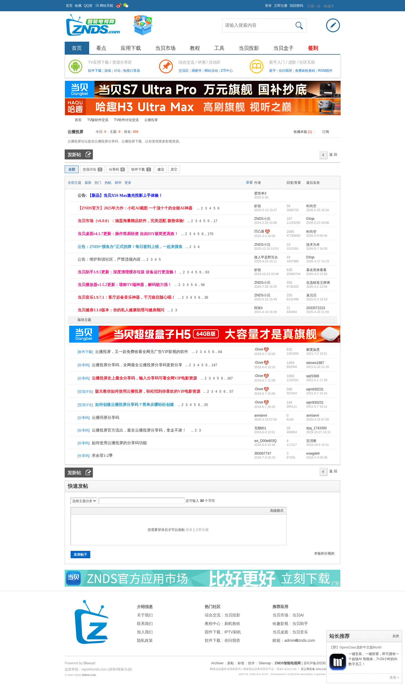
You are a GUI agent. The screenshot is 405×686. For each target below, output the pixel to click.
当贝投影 (249, 48)
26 (206, 298)
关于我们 (145, 615)
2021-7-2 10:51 (316, 353)
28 (288, 428)
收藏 (78, 6)
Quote (102, 510)
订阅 (325, 132)
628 (289, 270)
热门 (97, 183)
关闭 (395, 636)
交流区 (184, 71)
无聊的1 (260, 428)
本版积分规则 (324, 553)
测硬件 (197, 71)
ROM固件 (325, 71)
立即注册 (280, 6)
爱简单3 (260, 193)
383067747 (262, 453)
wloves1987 (315, 363)
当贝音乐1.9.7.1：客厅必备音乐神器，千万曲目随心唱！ (126, 297)
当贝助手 (300, 623)
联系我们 (145, 623)
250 (289, 295)
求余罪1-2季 (102, 455)
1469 (290, 363)
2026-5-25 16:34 (317, 210)
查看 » (394, 678)
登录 (268, 6)
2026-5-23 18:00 (317, 222)
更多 (128, 183)
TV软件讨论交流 (126, 120)
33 (288, 245)
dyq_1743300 (316, 428)
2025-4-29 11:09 (317, 312)
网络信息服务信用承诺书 (225, 669)
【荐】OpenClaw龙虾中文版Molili (355, 647)
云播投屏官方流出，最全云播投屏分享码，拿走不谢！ (139, 430)
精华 (118, 183)
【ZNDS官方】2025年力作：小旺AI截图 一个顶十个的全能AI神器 (135, 208)
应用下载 (131, 48)
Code (109, 510)
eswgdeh (313, 453)
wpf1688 (312, 376)
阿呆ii (258, 308)
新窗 (249, 182)
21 (288, 308)
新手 (273, 71)
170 (210, 234)
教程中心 (212, 623)
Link (95, 510)
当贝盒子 (283, 48)
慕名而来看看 (316, 270)
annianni (260, 415)
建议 (161, 169)
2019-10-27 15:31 (318, 432)
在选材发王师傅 (318, 283)
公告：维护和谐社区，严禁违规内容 (109, 259)
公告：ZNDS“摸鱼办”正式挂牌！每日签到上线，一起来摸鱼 (130, 247)
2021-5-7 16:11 (316, 406)
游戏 (108, 71)
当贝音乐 (300, 632)
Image (88, 510)
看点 (101, 48)
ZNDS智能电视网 (67, 120)
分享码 (117, 169)
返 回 (333, 155)
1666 (290, 376)
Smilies (116, 510)
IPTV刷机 (232, 632)
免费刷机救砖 (305, 71)
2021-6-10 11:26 (317, 366)
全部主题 (74, 183)
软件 (251, 663)
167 (289, 219)
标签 (241, 663)
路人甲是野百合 (266, 257)
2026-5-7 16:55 (316, 248)
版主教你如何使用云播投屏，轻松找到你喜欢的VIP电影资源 (147, 391)
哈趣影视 (280, 623)
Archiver (217, 663)
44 (288, 257)
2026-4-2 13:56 (316, 286)
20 (206, 405)
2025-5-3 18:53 (316, 299)
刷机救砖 (232, 623)
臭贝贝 (311, 295)
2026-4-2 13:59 (316, 274)
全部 (71, 169)
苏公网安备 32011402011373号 (320, 669)
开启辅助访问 (262, 3)
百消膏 (311, 441)
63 (207, 272)
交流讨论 (92, 169)
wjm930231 (314, 389)
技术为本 (313, 245)
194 (289, 403)
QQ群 (88, 6)
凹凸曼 (259, 231)
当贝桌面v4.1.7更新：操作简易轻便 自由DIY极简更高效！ (128, 234)
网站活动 (211, 71)
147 (214, 365)
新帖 (230, 663)
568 (289, 389)
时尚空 (311, 206)
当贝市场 (165, 48)
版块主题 (84, 320)
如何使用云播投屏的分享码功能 (119, 443)
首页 (69, 6)
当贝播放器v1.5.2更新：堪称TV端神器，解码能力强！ (125, 285)
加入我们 (145, 632)
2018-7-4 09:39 (316, 457)
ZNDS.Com (89, 674)
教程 (195, 48)
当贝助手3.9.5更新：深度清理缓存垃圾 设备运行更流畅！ (127, 272)
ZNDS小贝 (262, 219)
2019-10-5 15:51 (317, 444)
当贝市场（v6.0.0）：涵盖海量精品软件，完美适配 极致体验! (131, 221)
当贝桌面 (280, 632)
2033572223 (315, 308)
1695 (290, 232)
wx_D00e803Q (265, 441)
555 (289, 283)
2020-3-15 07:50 (317, 419)
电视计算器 (131, 71)
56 (288, 206)
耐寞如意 (313, 350)
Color (81, 510)
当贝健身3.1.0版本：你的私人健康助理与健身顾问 (121, 310)
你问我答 (286, 71)
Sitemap (264, 663)
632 (289, 350)
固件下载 (212, 632)
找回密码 (296, 6)
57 (231, 392)
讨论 (118, 71)
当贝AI (298, 615)
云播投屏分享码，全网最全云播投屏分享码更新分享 (137, 365)
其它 (174, 169)
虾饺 (257, 206)
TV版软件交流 (97, 120)
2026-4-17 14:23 (317, 261)
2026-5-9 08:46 (316, 235)
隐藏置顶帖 (249, 208)
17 (215, 221)
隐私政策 (145, 640)
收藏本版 (303, 132)
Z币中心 (226, 71)
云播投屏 (75, 131)
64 (220, 352)
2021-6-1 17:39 (316, 380)
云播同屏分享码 (105, 417)
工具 (219, 48)
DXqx (310, 219)
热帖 (108, 183)
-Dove (258, 349)
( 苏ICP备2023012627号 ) (321, 663)
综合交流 (212, 615)
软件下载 (95, 71)
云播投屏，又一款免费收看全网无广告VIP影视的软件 (141, 352)
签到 (313, 48)
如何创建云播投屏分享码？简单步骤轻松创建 (134, 405)
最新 (88, 183)
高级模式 (277, 511)
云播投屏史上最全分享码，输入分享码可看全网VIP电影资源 (144, 378)
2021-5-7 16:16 (316, 393)
